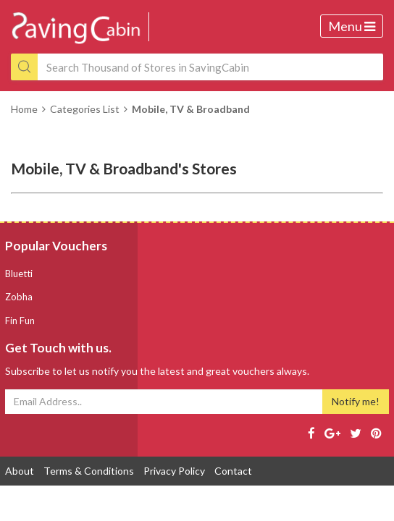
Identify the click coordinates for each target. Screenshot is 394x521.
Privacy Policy (174, 471)
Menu (351, 26)
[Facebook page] (311, 433)
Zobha (19, 296)
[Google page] (332, 433)
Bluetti (19, 273)
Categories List (85, 109)
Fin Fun (20, 320)
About (19, 471)
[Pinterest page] (376, 433)
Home (24, 109)
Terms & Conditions (88, 471)
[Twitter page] (355, 433)
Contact (233, 471)
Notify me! (356, 401)
